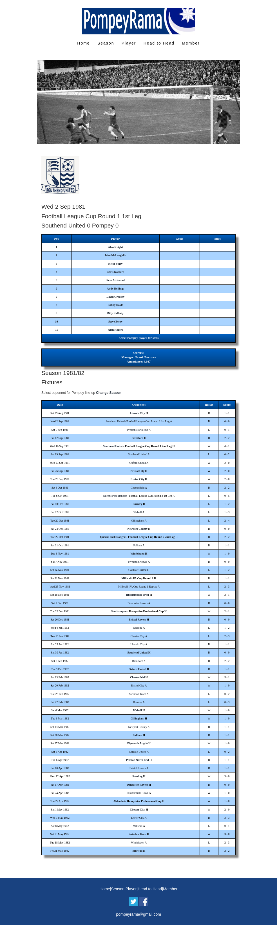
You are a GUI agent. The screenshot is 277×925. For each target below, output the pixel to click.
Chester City (138, 636)
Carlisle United (137, 569)
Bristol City (137, 471)
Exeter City (137, 479)
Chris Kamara (115, 271)
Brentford (137, 438)
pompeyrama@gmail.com (138, 914)
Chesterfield (137, 487)
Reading (137, 627)
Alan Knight (115, 247)
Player (129, 43)
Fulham (137, 545)
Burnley (137, 503)
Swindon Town (137, 694)
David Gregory (115, 296)
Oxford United (137, 462)
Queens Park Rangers (115, 495)
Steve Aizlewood (115, 280)
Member (191, 43)
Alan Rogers (115, 329)
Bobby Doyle (115, 304)
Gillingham (137, 520)
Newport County (137, 528)
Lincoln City (137, 413)
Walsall (137, 512)
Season (105, 43)
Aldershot (119, 801)
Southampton (119, 611)
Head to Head (159, 43)
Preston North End (137, 429)
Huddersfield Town (137, 594)
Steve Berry (115, 321)
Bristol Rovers (137, 619)
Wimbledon (137, 553)
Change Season (108, 393)
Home (83, 43)
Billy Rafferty (115, 313)
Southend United (115, 421)
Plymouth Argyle (137, 561)
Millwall (127, 578)
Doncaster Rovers (138, 603)
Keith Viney (115, 263)
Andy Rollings (115, 288)
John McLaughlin (115, 255)
